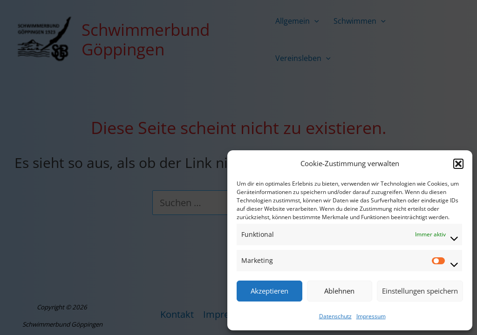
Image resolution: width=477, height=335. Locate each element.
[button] (458, 163)
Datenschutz (335, 316)
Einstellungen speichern (420, 290)
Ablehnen (339, 290)
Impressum (371, 316)
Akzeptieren (269, 290)
